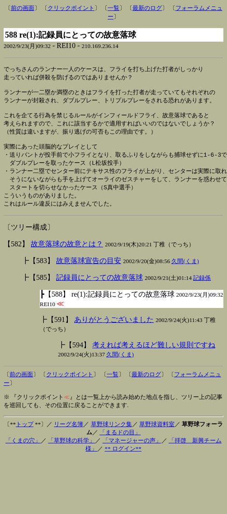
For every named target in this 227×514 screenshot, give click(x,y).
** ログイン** (123, 459)
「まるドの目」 (120, 443)
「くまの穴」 (23, 451)
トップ (24, 435)
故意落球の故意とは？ (67, 255)
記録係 (202, 288)
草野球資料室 (157, 435)
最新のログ (147, 8)
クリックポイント (71, 8)
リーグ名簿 (68, 435)
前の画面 (22, 8)
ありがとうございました (114, 330)
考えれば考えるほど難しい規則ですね (153, 356)
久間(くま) (185, 272)
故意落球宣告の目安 (88, 271)
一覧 (113, 8)
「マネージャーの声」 (132, 451)
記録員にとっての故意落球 (99, 288)
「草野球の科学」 (71, 451)
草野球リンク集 (111, 435)
